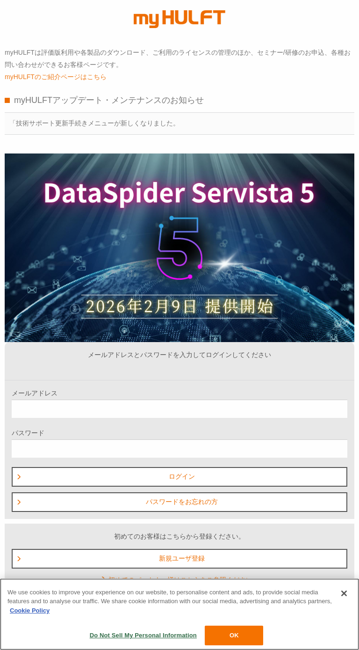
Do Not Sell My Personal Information (143, 635)
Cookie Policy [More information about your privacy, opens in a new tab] (30, 610)
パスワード (179, 443)
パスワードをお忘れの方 (117, 501)
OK (234, 635)
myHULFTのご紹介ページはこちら (56, 76)
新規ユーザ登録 (110, 558)
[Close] (344, 593)
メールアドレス (179, 403)
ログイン (105, 476)
